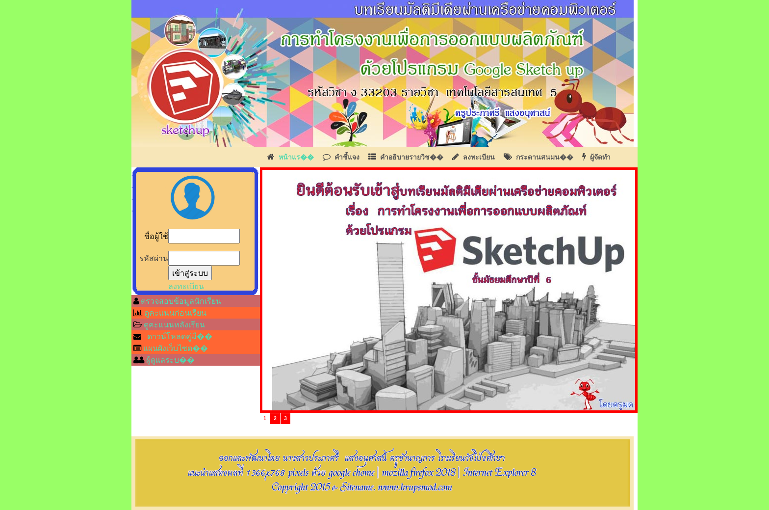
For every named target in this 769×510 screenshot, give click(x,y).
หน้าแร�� (296, 157)
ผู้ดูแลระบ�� (169, 359)
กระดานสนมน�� (544, 157)
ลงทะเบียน (479, 157)
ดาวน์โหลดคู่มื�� (179, 336)
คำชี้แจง (346, 157)
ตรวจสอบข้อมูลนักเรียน (180, 300)
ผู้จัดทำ (600, 157)
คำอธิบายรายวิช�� (411, 157)
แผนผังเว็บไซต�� (175, 348)
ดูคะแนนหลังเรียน (174, 324)
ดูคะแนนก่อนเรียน (175, 312)
